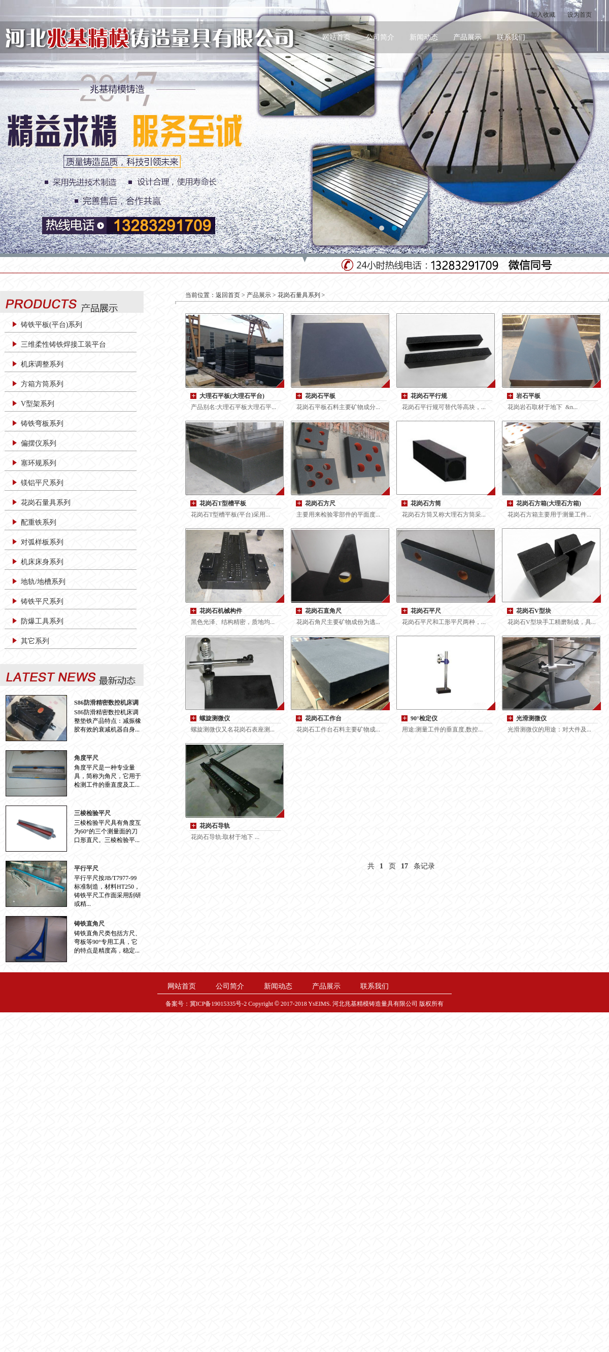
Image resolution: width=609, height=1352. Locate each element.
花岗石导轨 (214, 825)
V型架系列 (37, 404)
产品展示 (467, 37)
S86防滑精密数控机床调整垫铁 (106, 703)
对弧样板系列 (42, 542)
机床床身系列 (42, 562)
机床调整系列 (42, 364)
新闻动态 (424, 37)
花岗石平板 (320, 395)
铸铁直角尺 (89, 923)
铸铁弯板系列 (42, 423)
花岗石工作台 (323, 718)
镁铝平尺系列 (42, 483)
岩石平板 (528, 395)
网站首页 (336, 37)
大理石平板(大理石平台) (231, 395)
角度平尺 (86, 757)
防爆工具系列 (42, 621)
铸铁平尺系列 (42, 601)
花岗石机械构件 (220, 610)
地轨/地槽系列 (43, 582)
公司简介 (380, 37)
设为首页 (579, 14)
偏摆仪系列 (38, 443)
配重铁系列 (38, 522)
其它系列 (35, 641)
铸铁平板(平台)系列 (51, 324)
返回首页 (228, 295)
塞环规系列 (38, 463)
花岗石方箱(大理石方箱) (548, 503)
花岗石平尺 (426, 610)
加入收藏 (543, 14)
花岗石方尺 (320, 503)
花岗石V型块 (533, 610)
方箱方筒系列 (42, 384)
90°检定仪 (424, 718)
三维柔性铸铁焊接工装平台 (63, 344)
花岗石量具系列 (46, 502)
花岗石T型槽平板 (222, 503)
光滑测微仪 (531, 718)
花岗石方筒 (426, 503)
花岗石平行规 (429, 395)
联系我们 (511, 37)
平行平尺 (86, 868)
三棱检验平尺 (92, 813)
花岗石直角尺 (323, 610)
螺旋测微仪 (214, 718)
